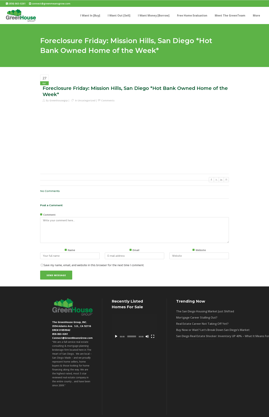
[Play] (116, 336)
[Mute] (147, 336)
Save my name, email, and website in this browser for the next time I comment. (94, 265)
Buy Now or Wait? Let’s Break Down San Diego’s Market (195, 330)
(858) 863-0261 (16, 3)
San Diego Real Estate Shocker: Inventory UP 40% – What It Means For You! (195, 336)
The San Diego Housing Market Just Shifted (195, 311)
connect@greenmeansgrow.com (49, 3)
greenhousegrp (58, 100)
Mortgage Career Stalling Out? (195, 317)
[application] (134, 327)
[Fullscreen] (152, 336)
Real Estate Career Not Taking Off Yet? (195, 324)
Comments (107, 100)
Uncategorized (86, 100)
